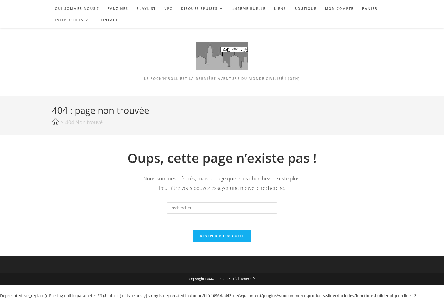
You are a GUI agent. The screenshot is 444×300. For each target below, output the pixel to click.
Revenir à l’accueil (222, 236)
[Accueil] (55, 121)
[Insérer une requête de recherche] (222, 208)
